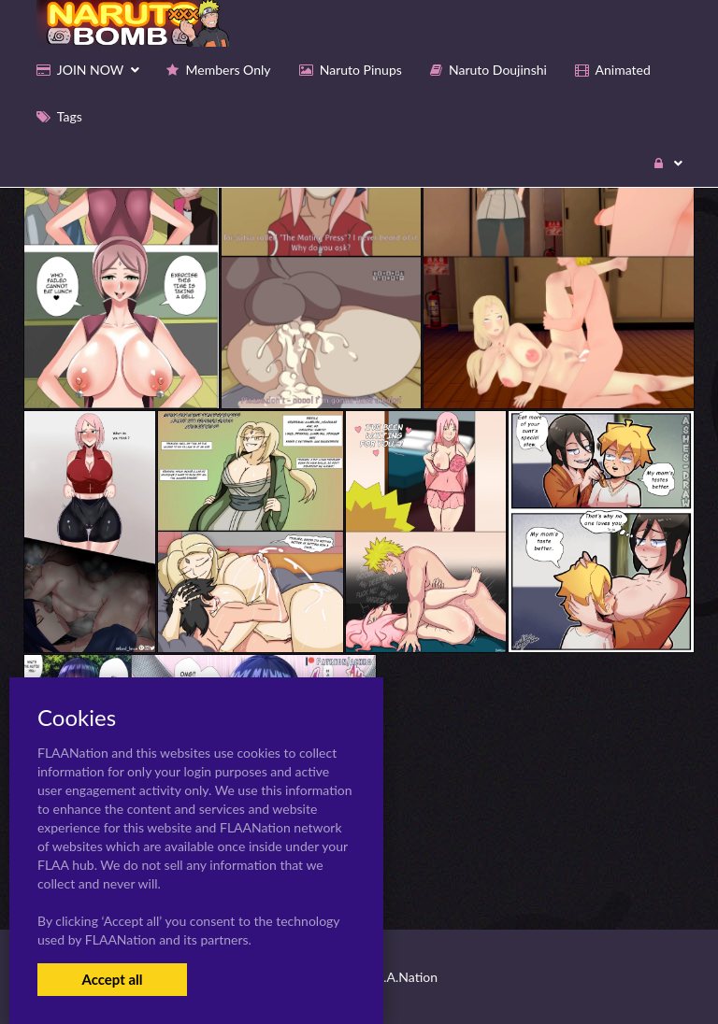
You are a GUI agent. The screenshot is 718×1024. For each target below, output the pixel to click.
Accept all (111, 979)
